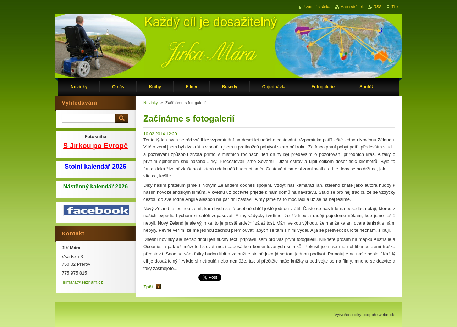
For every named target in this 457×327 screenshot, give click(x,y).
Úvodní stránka (317, 7)
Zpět (148, 286)
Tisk (394, 7)
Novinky (150, 103)
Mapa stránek (352, 7)
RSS (377, 7)
